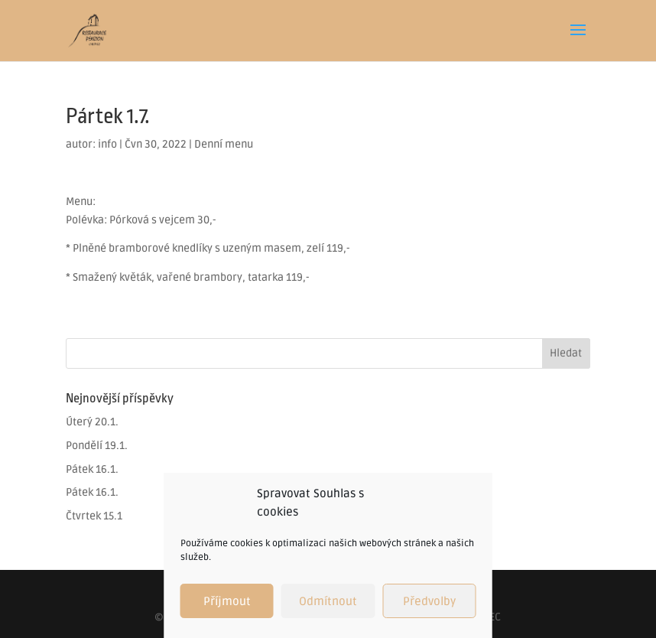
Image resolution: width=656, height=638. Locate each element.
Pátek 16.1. (92, 469)
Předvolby (429, 601)
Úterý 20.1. (92, 421)
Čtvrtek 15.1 (94, 515)
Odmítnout (328, 601)
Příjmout (227, 601)
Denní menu (223, 144)
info (107, 144)
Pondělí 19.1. (97, 445)
